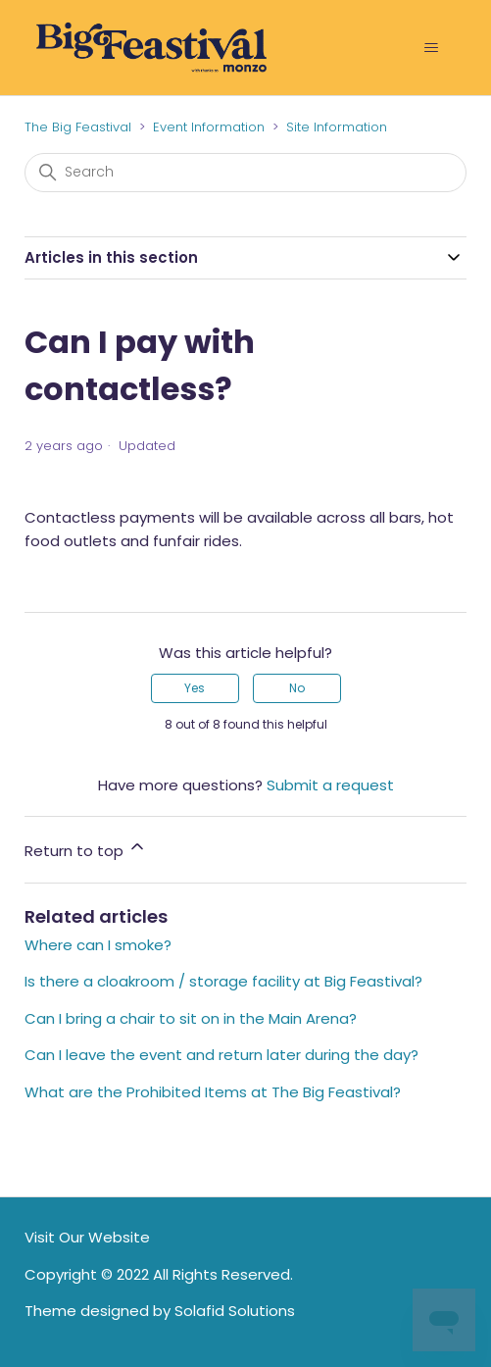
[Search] (245, 172)
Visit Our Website (87, 1237)
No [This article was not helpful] (297, 688)
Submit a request (330, 785)
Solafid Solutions (234, 1310)
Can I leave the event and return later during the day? (221, 1054)
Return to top (86, 848)
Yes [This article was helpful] (194, 688)
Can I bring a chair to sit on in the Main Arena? (191, 1018)
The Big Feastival (78, 127)
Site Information (336, 127)
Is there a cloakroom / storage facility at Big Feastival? (223, 981)
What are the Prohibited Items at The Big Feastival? (213, 1092)
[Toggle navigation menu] (431, 48)
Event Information (209, 127)
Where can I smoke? (98, 945)
